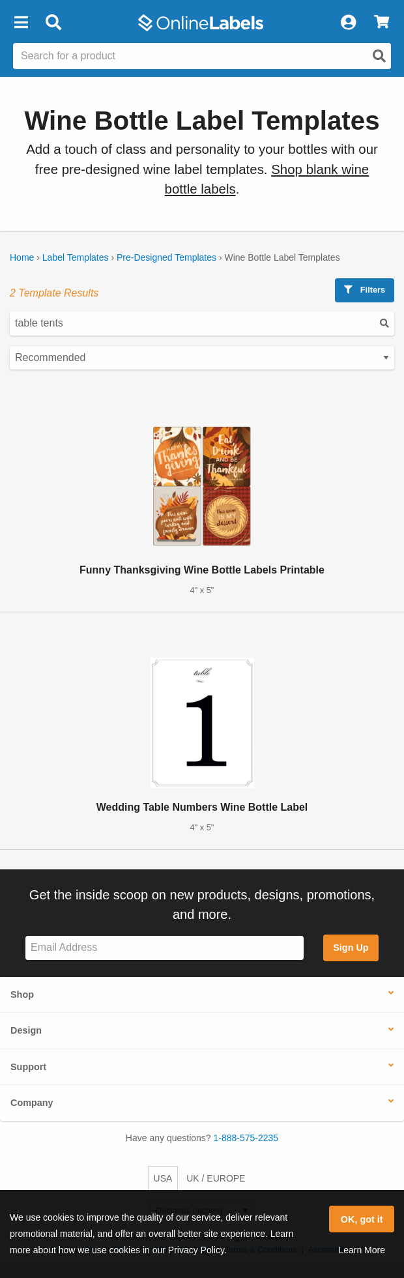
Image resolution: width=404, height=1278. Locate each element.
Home (22, 257)
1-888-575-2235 (246, 1138)
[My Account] (348, 23)
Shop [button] (22, 994)
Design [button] (26, 1030)
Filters (364, 290)
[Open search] (379, 56)
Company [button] (31, 1102)
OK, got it (362, 1219)
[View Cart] (381, 22)
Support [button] (28, 1067)
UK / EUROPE (215, 1178)
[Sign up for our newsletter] (164, 948)
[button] (20, 23)
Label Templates (75, 257)
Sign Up (350, 947)
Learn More (361, 1250)
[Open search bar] (53, 23)
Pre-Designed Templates (166, 257)
